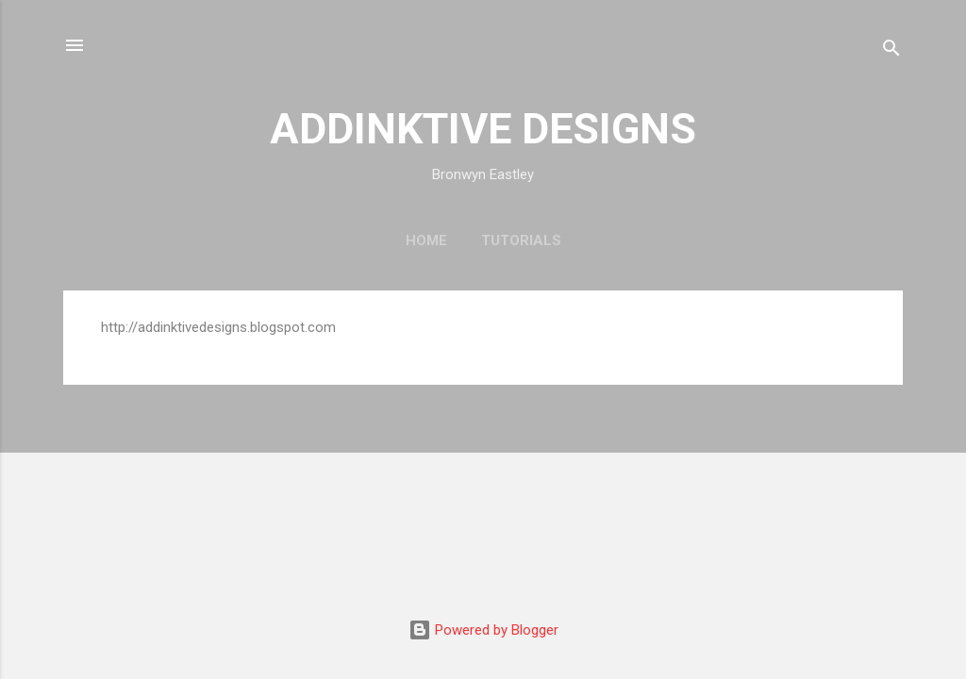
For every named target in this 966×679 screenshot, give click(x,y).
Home (426, 240)
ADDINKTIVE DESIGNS (483, 129)
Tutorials (521, 240)
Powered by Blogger (483, 629)
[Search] (891, 51)
